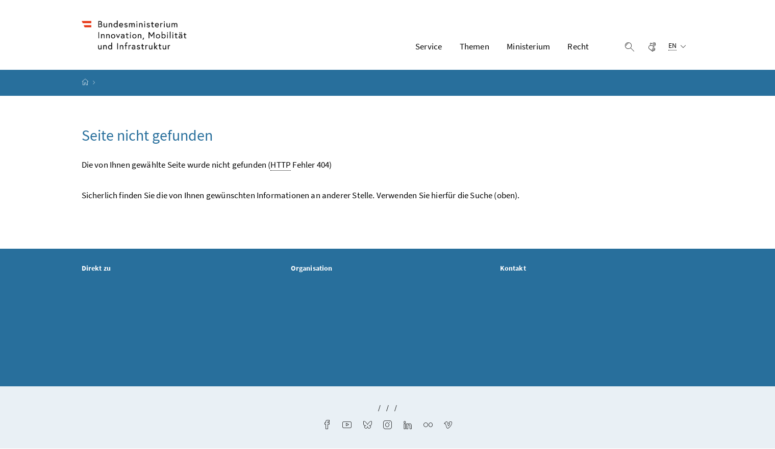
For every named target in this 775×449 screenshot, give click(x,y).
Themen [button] (474, 46)
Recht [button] (578, 46)
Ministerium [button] (528, 46)
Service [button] (428, 46)
